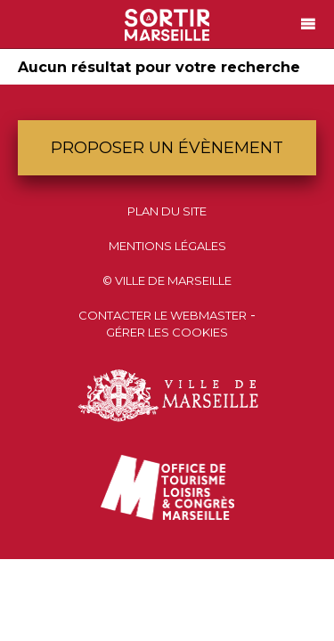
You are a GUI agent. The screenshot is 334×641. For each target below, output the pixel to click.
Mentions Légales (167, 246)
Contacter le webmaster (162, 315)
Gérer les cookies (167, 332)
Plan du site (167, 211)
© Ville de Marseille (167, 280)
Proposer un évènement (167, 148)
